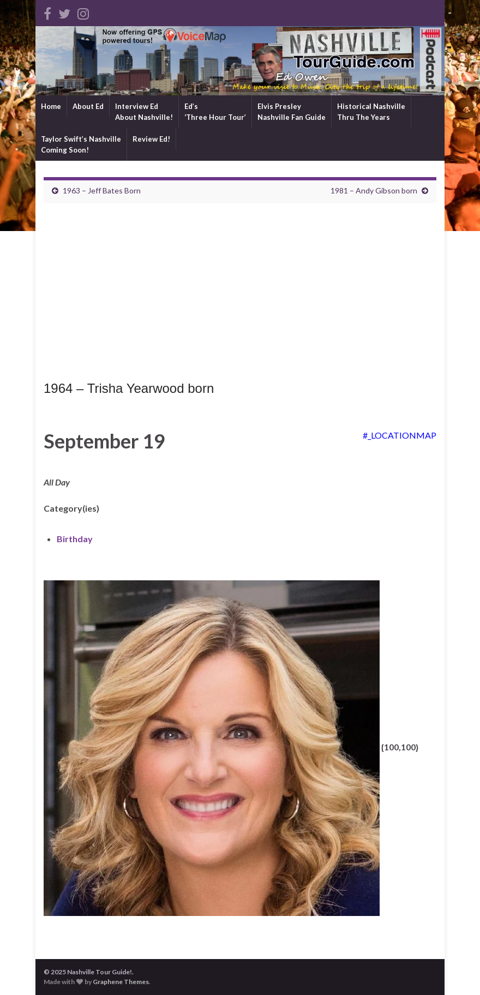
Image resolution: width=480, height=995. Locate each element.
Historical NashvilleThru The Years (371, 112)
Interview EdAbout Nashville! (144, 112)
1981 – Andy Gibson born (374, 190)
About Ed (88, 106)
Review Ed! (151, 139)
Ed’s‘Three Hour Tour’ (215, 112)
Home (51, 106)
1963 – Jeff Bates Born (102, 190)
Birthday (75, 538)
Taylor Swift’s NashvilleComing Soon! (81, 144)
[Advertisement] (240, 295)
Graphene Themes (121, 982)
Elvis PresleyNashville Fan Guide (291, 112)
